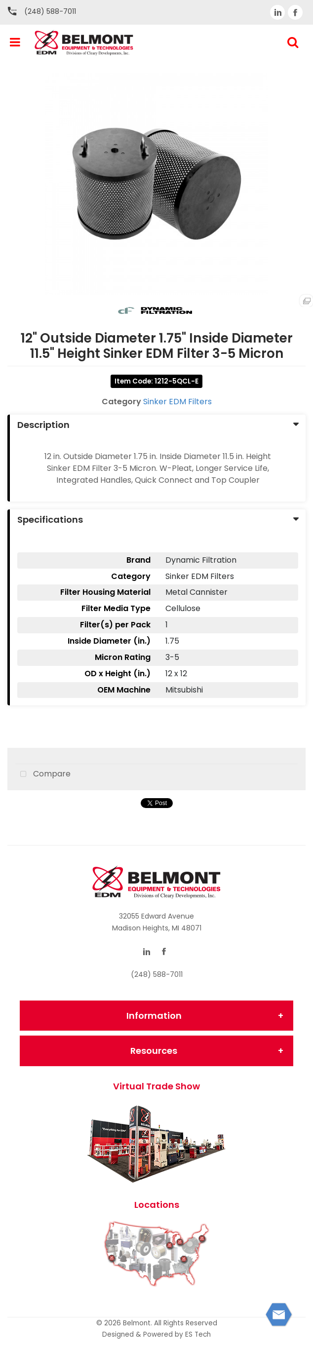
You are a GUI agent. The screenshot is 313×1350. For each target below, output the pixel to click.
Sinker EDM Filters (177, 401)
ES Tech (198, 1334)
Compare (43, 774)
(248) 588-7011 (50, 11)
